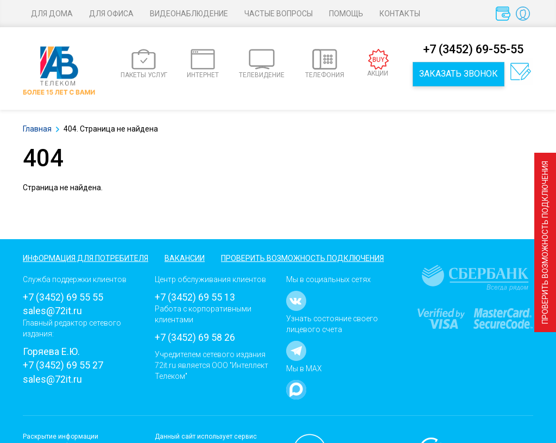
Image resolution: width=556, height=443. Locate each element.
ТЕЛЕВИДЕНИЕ (262, 64)
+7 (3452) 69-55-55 (473, 49)
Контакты (400, 13)
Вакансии (185, 258)
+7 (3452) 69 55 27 (63, 365)
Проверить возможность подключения (545, 242)
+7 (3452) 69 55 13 (195, 297)
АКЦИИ (378, 63)
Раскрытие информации (60, 436)
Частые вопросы (278, 13)
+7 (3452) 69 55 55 (63, 297)
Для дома (52, 13)
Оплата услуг (505, 16)
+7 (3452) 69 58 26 (195, 337)
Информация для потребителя (85, 258)
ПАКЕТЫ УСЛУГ (144, 64)
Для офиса (111, 13)
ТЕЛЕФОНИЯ (324, 64)
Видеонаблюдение (189, 13)
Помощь (346, 13)
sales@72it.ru (52, 310)
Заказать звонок (458, 73)
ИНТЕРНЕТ (203, 64)
